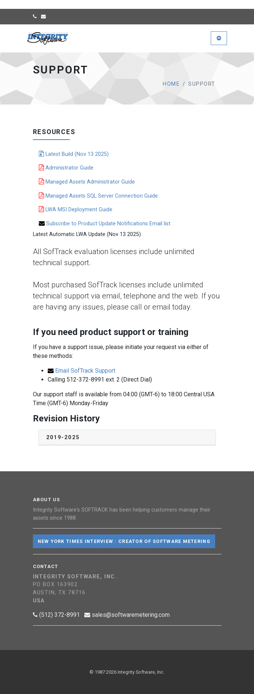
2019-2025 (63, 437)
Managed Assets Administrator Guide (87, 181)
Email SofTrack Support (81, 370)
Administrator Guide (66, 167)
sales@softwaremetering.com (127, 614)
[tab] (127, 437)
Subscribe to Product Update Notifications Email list (104, 223)
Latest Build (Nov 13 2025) (74, 154)
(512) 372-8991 (56, 614)
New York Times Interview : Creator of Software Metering (124, 541)
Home (171, 84)
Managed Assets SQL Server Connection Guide (98, 195)
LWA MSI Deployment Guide (75, 209)
